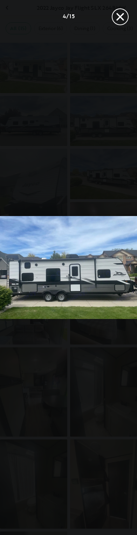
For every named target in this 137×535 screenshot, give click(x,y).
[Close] (120, 16)
